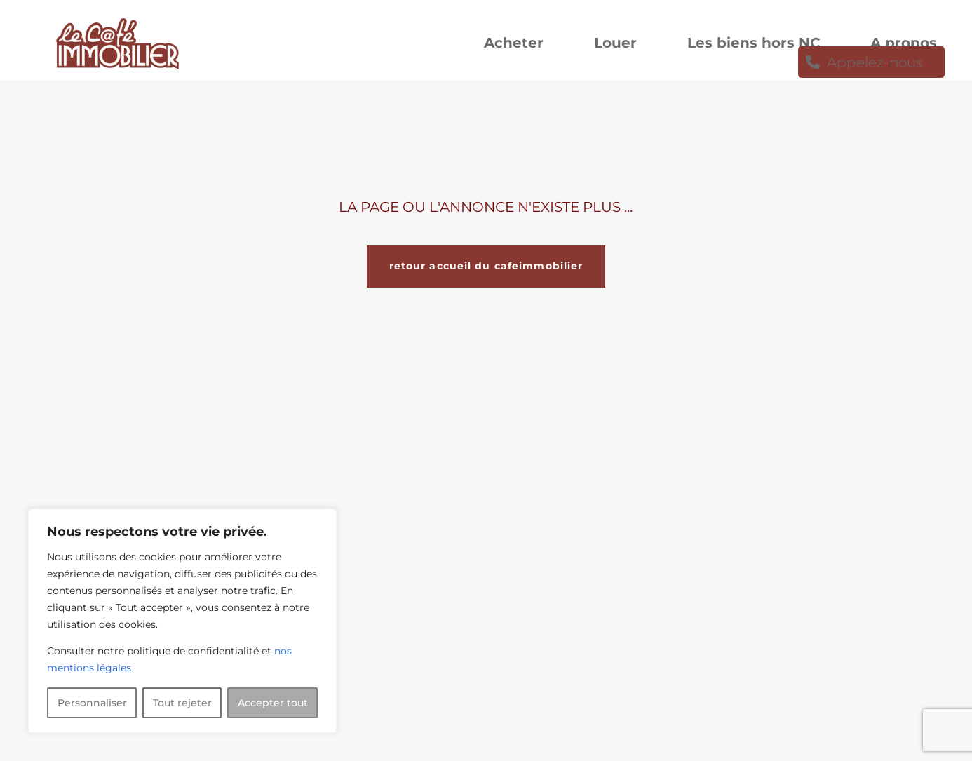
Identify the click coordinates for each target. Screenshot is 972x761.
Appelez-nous (875, 64)
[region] (182, 621)
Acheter (514, 44)
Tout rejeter (182, 702)
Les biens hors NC (753, 44)
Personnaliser (92, 702)
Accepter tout (273, 702)
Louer (615, 44)
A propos (903, 44)
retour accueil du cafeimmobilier (486, 266)
